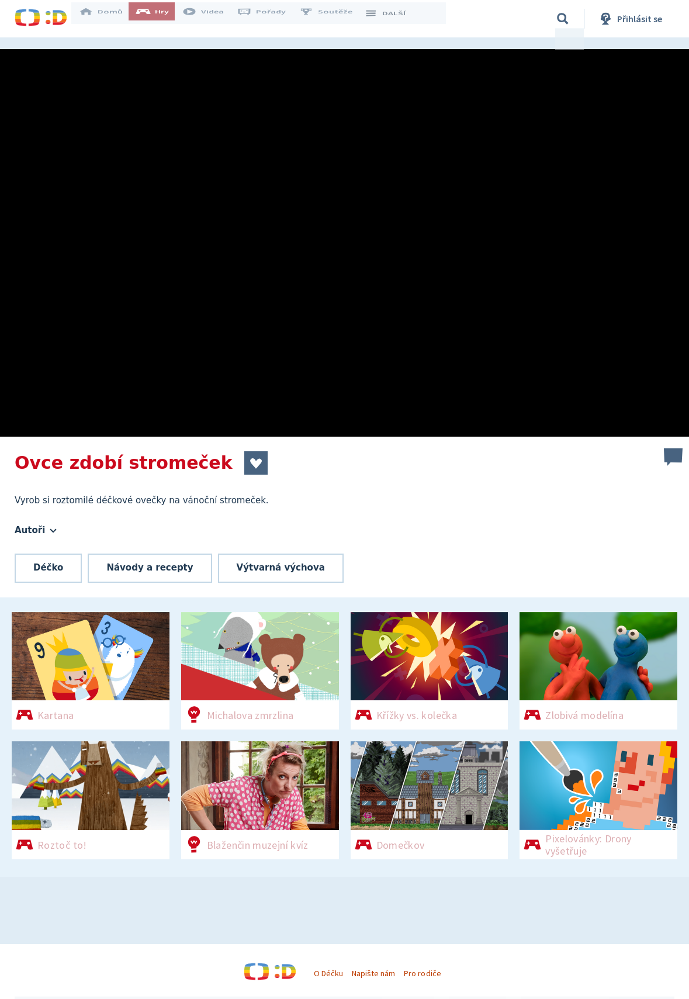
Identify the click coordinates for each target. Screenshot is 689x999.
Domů (108, 18)
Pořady (269, 18)
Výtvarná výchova (281, 567)
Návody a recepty (149, 567)
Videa (211, 18)
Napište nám (373, 973)
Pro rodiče (422, 973)
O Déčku (328, 973)
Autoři (36, 530)
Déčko (48, 567)
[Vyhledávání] (563, 18)
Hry (160, 18)
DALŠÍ (392, 18)
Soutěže (333, 18)
